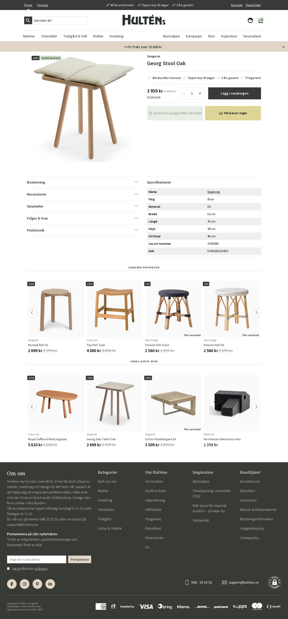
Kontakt (237, 5)
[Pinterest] (37, 584)
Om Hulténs (154, 481)
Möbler (103, 490)
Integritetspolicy (252, 528)
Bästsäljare (201, 481)
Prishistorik (154, 97)
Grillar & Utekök (110, 528)
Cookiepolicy (249, 537)
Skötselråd (201, 520)
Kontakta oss (250, 481)
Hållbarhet (153, 509)
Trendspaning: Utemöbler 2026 (212, 493)
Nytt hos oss (107, 481)
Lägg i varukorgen (234, 93)
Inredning (105, 500)
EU (147, 547)
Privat (28, 5)
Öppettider (253, 5)
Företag (42, 5)
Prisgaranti (153, 519)
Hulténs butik (155, 490)
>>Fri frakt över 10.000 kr (143, 47)
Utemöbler (106, 509)
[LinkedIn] (50, 584)
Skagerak (153, 56)
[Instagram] (24, 584)
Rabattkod (153, 528)
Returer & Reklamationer (258, 509)
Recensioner (154, 537)
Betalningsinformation (256, 519)
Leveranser (248, 500)
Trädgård (104, 519)
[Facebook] (12, 584)
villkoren (41, 568)
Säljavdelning (155, 500)
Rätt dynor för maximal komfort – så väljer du (209, 508)
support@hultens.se (22, 524)
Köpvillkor (247, 490)
